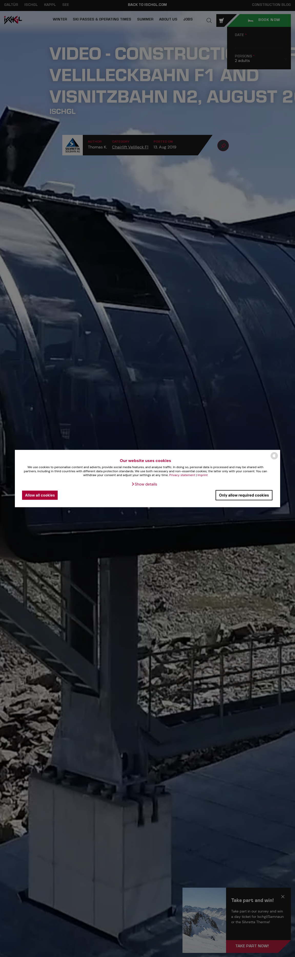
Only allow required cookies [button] (244, 495)
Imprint (202, 475)
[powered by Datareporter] (274, 459)
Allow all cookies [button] (40, 495)
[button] (144, 484)
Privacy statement (182, 475)
